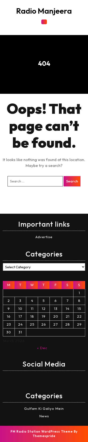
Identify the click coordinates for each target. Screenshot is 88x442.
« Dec (42, 348)
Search (72, 181)
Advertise (44, 237)
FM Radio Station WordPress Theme (42, 431)
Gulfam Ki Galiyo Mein (44, 408)
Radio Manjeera (44, 11)
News (44, 416)
